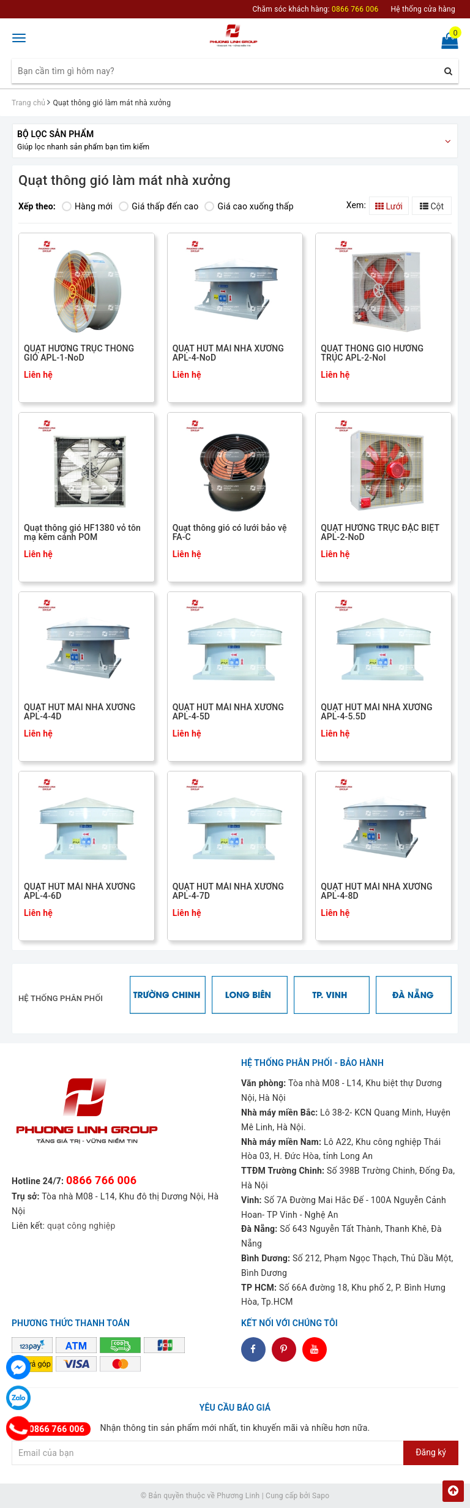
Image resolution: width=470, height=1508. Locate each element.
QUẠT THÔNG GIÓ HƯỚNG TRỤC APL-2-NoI (372, 353)
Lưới (389, 206)
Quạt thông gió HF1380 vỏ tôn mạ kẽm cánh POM (82, 532)
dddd (284, 1349)
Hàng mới (87, 206)
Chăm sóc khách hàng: (316, 9)
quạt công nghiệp (81, 1226)
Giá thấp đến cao (158, 206)
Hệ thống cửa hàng (422, 9)
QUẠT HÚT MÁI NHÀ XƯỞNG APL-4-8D (376, 891)
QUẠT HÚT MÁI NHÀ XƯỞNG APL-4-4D (79, 712)
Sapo (320, 1495)
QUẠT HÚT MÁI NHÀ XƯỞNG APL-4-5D (228, 712)
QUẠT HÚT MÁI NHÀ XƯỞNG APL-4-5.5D (376, 712)
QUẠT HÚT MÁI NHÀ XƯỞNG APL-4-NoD (228, 353)
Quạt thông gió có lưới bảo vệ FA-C (230, 532)
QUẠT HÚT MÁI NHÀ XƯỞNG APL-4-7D (228, 891)
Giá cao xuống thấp (248, 206)
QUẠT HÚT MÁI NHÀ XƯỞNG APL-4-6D (79, 891)
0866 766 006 (101, 1180)
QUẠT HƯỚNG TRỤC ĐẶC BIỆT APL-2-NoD (380, 532)
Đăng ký (431, 1452)
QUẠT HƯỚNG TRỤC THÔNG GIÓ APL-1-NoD (79, 353)
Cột (432, 206)
